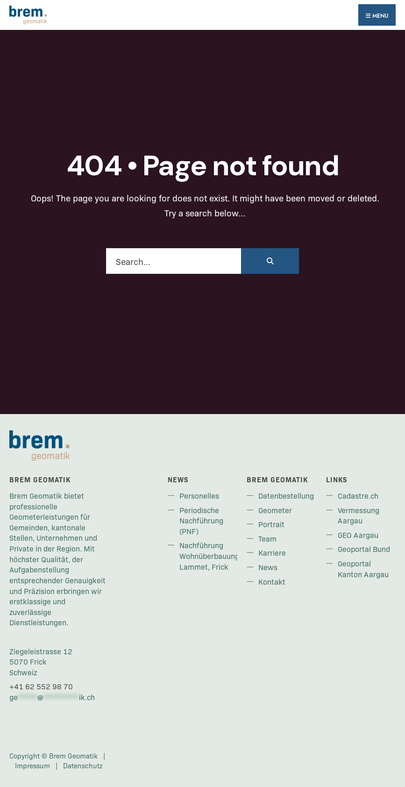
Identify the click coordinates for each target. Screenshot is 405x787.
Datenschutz (83, 765)
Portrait (271, 524)
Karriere (272, 552)
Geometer (275, 510)
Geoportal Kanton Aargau (363, 568)
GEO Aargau (358, 534)
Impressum (32, 765)
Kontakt (271, 581)
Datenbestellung (286, 495)
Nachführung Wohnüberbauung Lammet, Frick (209, 555)
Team (267, 538)
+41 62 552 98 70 (41, 686)
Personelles (199, 495)
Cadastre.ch (358, 495)
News (267, 567)
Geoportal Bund (364, 549)
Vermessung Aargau (358, 515)
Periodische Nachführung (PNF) (201, 520)
